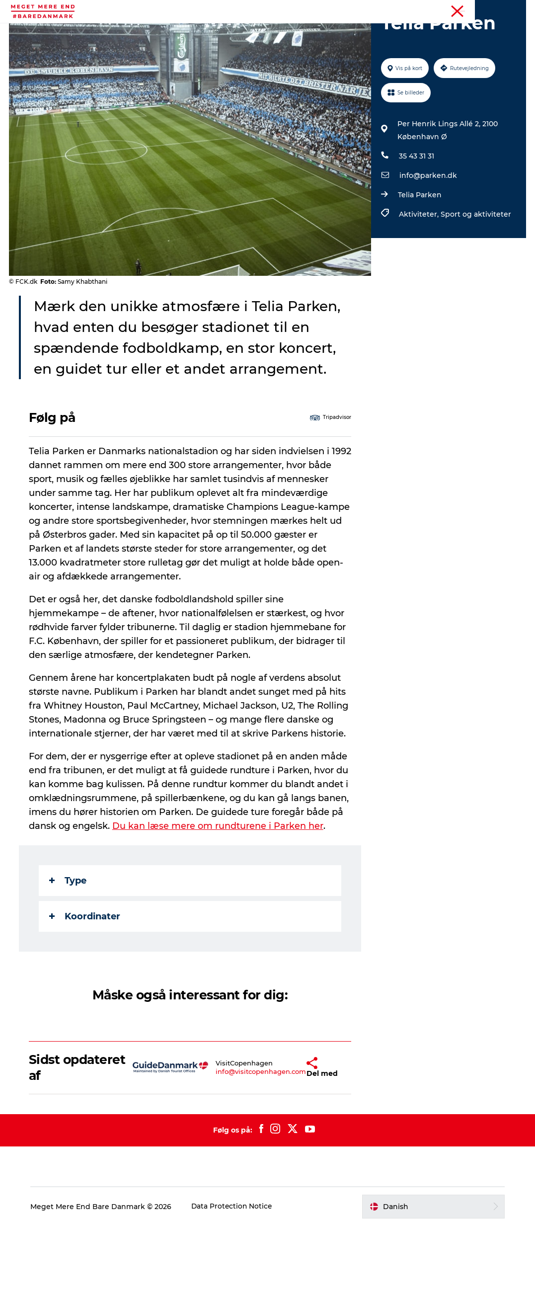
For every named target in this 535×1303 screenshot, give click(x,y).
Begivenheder (199, 32)
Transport (267, 42)
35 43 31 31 (416, 212)
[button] (287, 1144)
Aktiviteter (138, 32)
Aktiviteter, (419, 270)
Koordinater (85, 993)
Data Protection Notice (235, 1283)
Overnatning (392, 32)
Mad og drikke (327, 32)
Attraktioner (263, 32)
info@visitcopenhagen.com (238, 1149)
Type (68, 957)
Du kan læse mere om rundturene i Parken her (218, 902)
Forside (514, 9)
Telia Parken (419, 251)
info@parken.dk (428, 232)
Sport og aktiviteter (475, 270)
